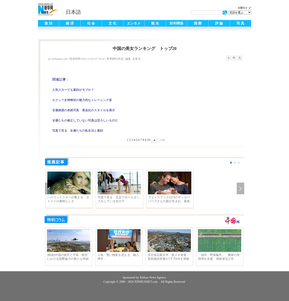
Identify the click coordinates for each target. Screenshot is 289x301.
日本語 (73, 12)
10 (148, 140)
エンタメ (134, 23)
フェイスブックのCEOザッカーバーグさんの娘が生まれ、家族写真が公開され (169, 199)
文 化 (112, 23)
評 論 (219, 23)
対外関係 (176, 23)
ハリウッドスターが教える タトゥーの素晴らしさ (68, 199)
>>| (162, 140)
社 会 (91, 23)
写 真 (240, 23)
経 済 (70, 23)
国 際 (198, 23)
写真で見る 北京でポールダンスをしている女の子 (118, 199)
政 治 (48, 23)
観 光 (155, 23)
